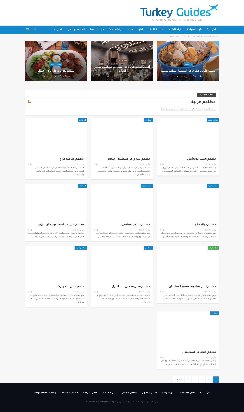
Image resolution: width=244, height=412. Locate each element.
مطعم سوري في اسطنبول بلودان (128, 159)
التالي (178, 379)
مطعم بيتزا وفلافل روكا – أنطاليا (56, 70)
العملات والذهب (76, 29)
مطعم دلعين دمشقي (136, 224)
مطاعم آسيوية (210, 109)
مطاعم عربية (56, 64)
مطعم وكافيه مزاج (72, 159)
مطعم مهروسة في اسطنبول (131, 286)
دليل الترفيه (175, 29)
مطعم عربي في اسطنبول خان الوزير (61, 224)
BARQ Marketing (107, 402)
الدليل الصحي (135, 29)
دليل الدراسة (97, 29)
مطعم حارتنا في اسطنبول (199, 352)
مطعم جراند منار (205, 224)
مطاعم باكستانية (197, 109)
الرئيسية (211, 29)
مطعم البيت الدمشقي (201, 159)
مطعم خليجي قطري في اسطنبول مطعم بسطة (188, 70)
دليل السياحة (194, 29)
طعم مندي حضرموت (70, 286)
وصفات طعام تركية (45, 393)
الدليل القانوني (156, 29)
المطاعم (188, 64)
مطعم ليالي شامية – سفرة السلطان (192, 286)
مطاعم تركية (184, 109)
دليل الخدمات (116, 29)
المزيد (59, 29)
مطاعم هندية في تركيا (169, 109)
